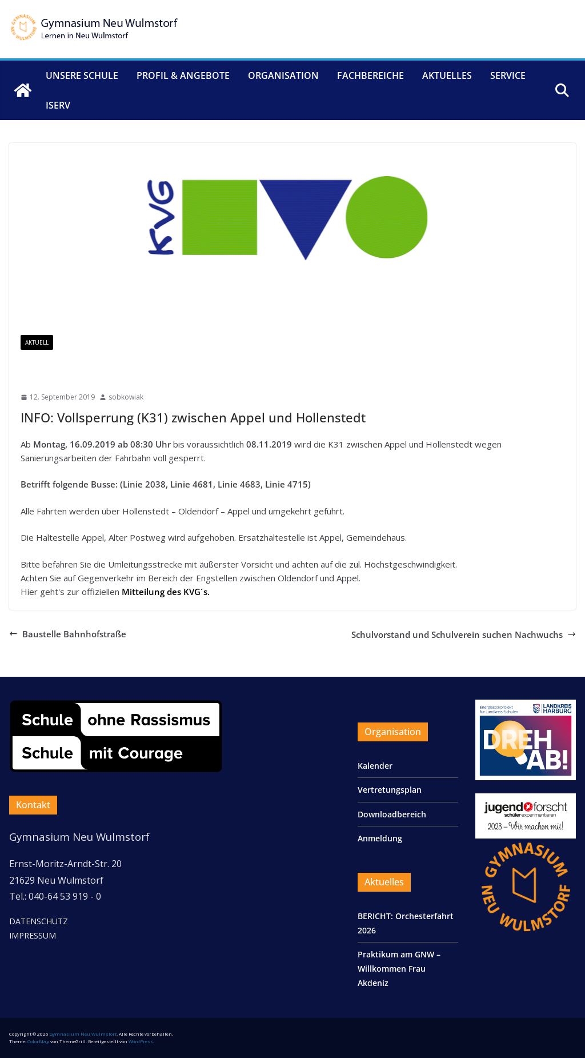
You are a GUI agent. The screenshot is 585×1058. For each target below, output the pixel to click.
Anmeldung (380, 838)
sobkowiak (126, 397)
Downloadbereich (392, 814)
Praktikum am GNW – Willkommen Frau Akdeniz (399, 968)
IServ (58, 105)
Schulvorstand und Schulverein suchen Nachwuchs (463, 634)
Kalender (375, 765)
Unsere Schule (82, 75)
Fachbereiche (370, 75)
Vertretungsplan (390, 789)
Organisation (283, 75)
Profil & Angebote (183, 75)
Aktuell (37, 342)
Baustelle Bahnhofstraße (67, 634)
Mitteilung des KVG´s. (166, 591)
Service (508, 75)
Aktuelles (447, 75)
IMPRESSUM (32, 935)
